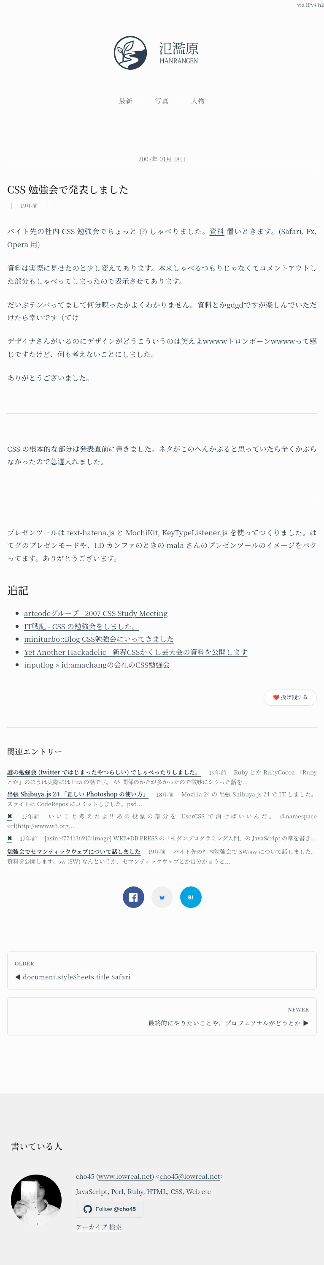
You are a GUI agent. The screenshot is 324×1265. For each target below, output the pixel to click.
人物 (198, 100)
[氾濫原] (162, 53)
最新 (126, 100)
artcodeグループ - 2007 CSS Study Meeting (95, 613)
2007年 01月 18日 (162, 158)
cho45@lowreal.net (189, 1175)
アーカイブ (92, 1226)
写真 (162, 100)
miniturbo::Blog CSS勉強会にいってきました (99, 638)
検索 (115, 1226)
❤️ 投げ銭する (290, 697)
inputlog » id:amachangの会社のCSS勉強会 (97, 664)
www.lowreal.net (125, 1175)
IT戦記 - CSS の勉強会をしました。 (81, 626)
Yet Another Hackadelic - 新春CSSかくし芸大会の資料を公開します (135, 651)
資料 (217, 231)
